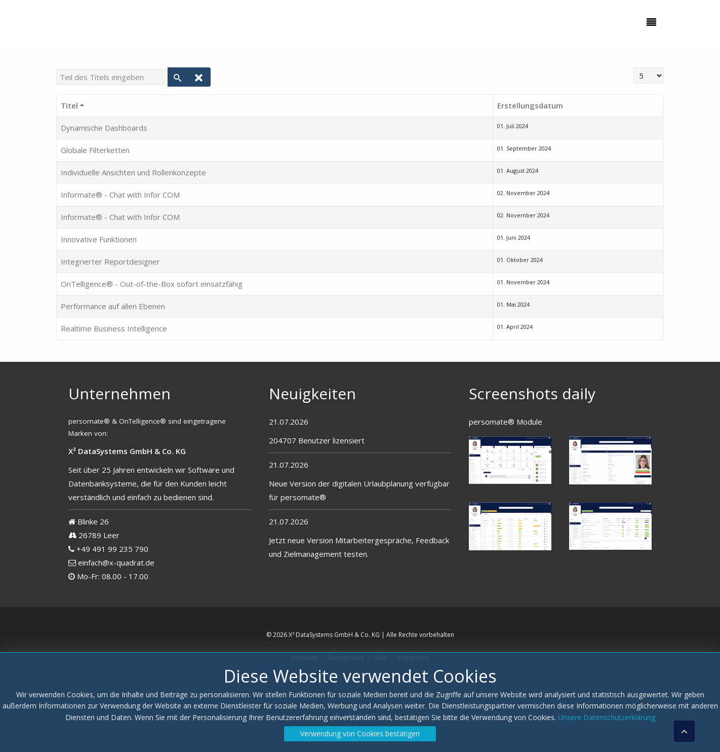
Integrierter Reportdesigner (110, 261)
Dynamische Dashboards (104, 128)
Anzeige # (633, 67)
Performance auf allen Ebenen (113, 306)
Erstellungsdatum (530, 105)
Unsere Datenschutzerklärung (606, 717)
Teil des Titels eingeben (56, 67)
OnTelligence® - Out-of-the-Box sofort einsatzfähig (152, 284)
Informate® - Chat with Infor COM (120, 195)
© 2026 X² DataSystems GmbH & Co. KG (323, 634)
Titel (73, 105)
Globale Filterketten (95, 150)
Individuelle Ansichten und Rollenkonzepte (133, 172)
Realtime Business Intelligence (114, 328)
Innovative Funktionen (99, 239)
